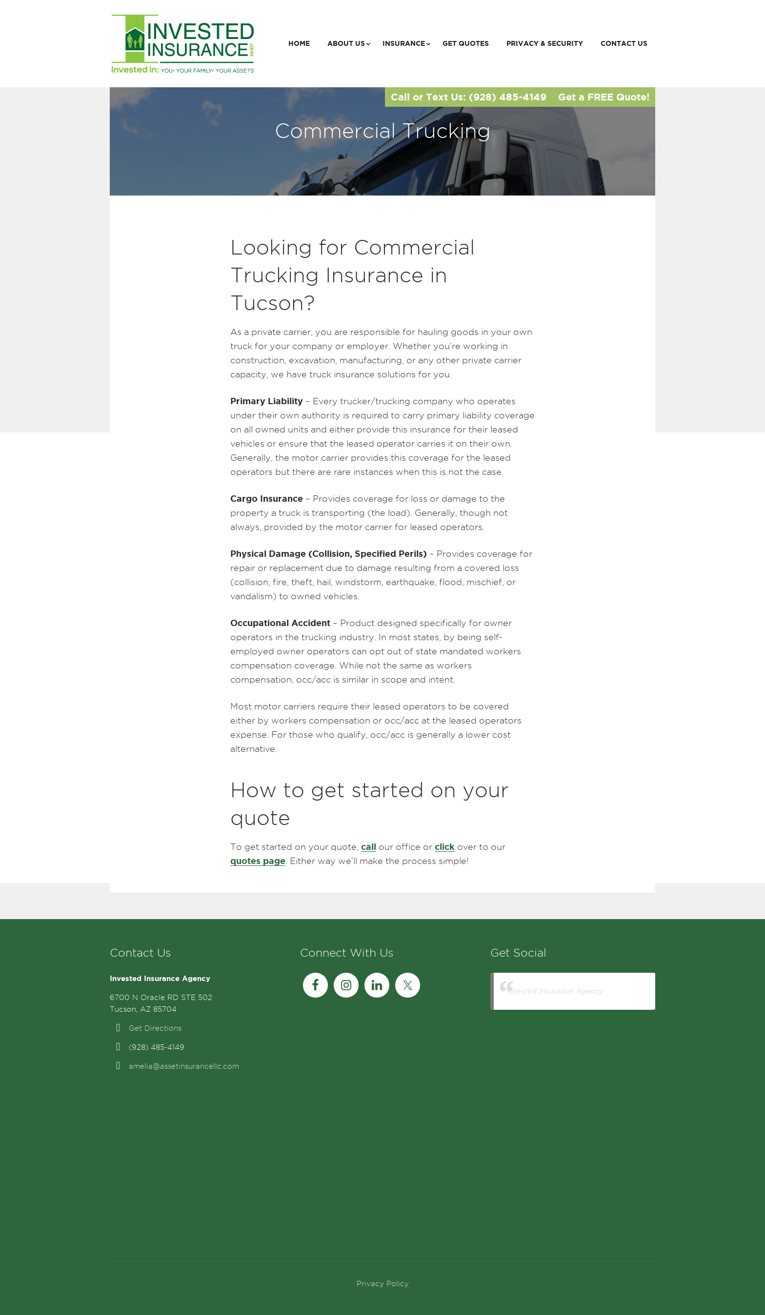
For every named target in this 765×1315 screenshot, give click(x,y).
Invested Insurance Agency (554, 991)
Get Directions (155, 1028)
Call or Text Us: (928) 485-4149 (468, 96)
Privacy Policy (383, 1284)
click (445, 846)
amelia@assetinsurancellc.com (184, 1066)
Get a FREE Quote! (603, 96)
